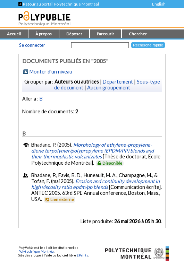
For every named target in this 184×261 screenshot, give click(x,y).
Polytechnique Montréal (36, 251)
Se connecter (32, 45)
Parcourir (105, 34)
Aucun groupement (108, 87)
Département (118, 82)
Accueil (14, 34)
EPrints (82, 255)
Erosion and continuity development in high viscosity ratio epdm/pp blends (95, 184)
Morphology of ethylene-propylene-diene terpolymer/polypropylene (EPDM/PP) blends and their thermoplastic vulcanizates (92, 150)
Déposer (74, 34)
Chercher (138, 34)
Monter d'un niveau (51, 72)
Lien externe (59, 199)
